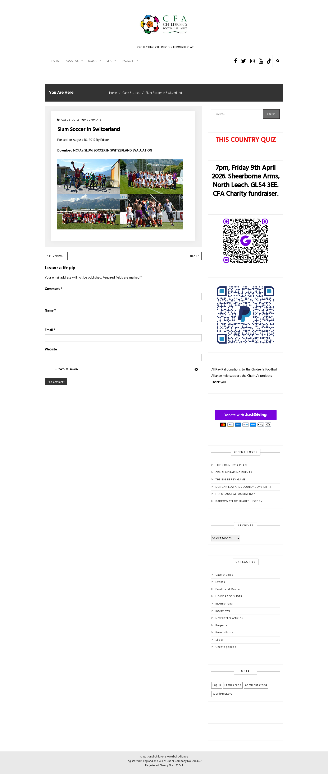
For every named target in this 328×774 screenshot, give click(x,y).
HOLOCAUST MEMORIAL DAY (235, 494)
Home (55, 61)
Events (220, 582)
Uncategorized (225, 647)
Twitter (243, 61)
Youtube (261, 61)
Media (92, 61)
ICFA (108, 61)
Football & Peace (227, 589)
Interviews (222, 611)
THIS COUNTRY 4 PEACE (231, 465)
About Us (72, 61)
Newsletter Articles (228, 618)
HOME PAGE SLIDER (228, 596)
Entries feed (232, 685)
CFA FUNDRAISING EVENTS (233, 472)
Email (50, 330)
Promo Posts (224, 632)
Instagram (252, 61)
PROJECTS (127, 61)
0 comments (92, 120)
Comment (53, 289)
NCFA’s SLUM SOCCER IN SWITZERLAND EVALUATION (112, 150)
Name (50, 310)
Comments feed (256, 685)
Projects (221, 625)
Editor (104, 140)
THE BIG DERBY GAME (230, 479)
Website (51, 349)
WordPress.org (223, 693)
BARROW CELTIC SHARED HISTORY (239, 501)
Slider (219, 640)
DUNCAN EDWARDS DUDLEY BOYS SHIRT (243, 487)
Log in (217, 685)
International (224, 603)
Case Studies (70, 120)
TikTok (269, 61)
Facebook (235, 61)
